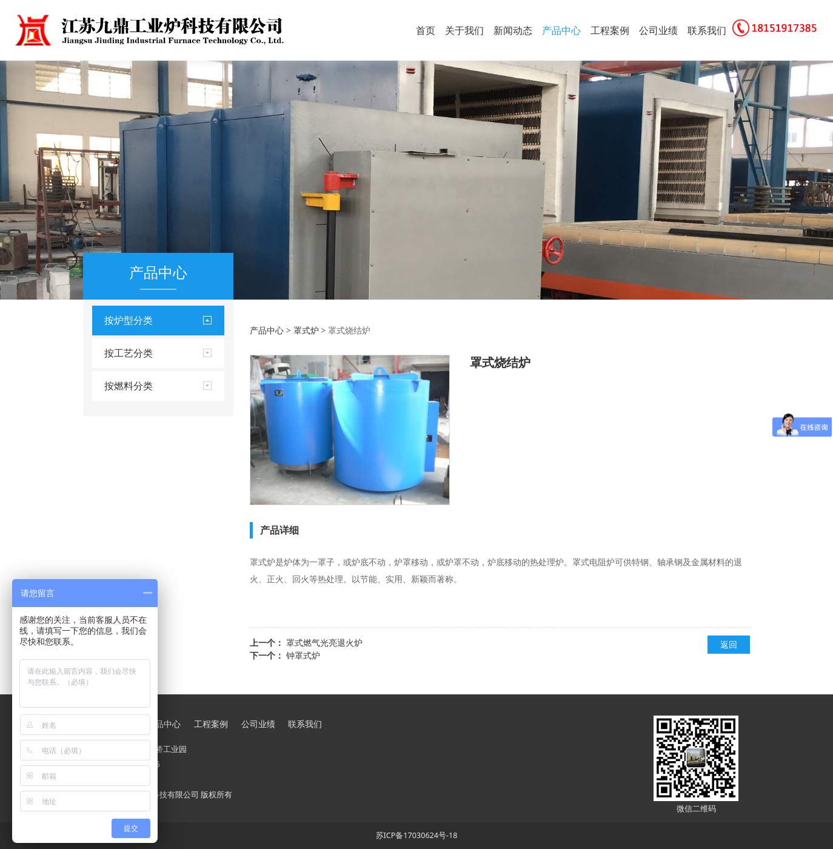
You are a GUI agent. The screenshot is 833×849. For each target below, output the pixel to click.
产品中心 (561, 30)
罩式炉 (117, 413)
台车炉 (117, 351)
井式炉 (117, 372)
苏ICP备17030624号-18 (417, 835)
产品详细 (279, 530)
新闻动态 (512, 30)
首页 (425, 30)
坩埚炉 (117, 434)
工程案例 (609, 30)
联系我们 (706, 30)
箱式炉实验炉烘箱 (138, 392)
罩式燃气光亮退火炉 (324, 642)
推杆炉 (117, 455)
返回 (728, 644)
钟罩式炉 (303, 655)
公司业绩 (658, 30)
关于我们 (464, 30)
